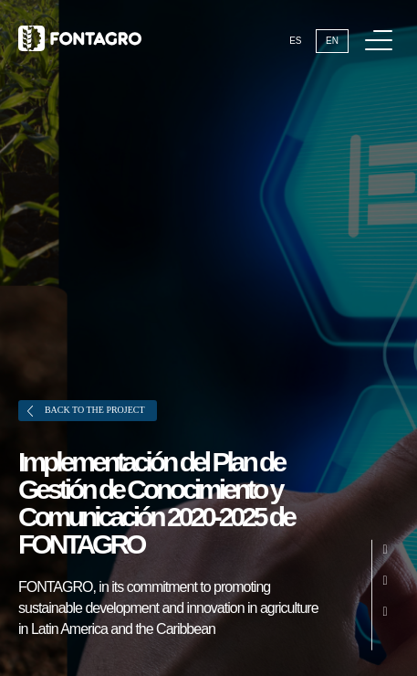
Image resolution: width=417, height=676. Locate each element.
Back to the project (86, 411)
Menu (382, 30)
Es (295, 41)
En (332, 41)
